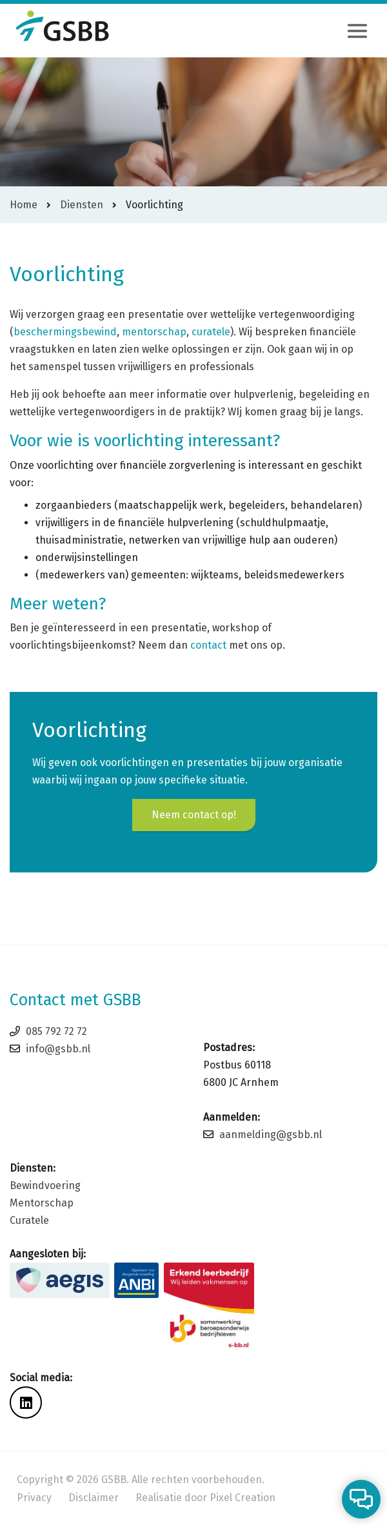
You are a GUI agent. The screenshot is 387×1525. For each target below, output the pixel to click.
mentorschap (154, 332)
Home (23, 205)
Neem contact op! (194, 815)
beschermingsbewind (65, 332)
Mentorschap (42, 1203)
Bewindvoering (45, 1185)
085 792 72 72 (56, 1031)
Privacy (34, 1497)
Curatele (29, 1220)
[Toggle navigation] (357, 31)
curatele (211, 332)
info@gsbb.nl (58, 1049)
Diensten (81, 205)
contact (208, 645)
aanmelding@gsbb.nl (270, 1134)
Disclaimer (93, 1497)
